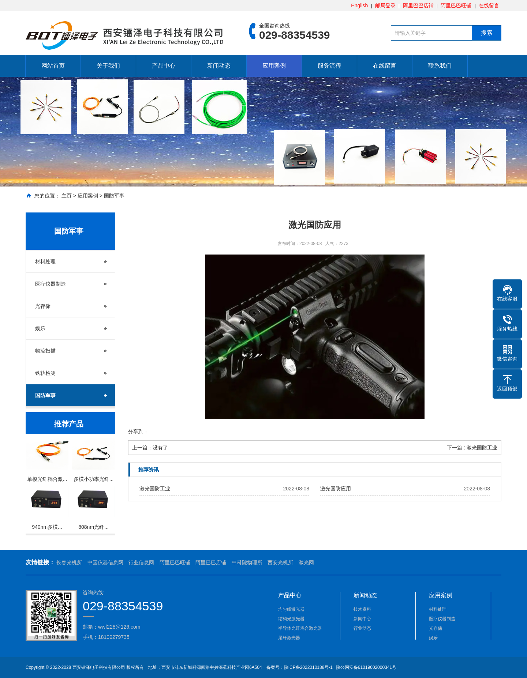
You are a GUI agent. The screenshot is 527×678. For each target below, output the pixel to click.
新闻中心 (362, 618)
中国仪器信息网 (105, 562)
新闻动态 (219, 66)
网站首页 (53, 66)
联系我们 (440, 66)
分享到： (138, 431)
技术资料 (362, 609)
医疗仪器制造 (50, 284)
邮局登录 (385, 5)
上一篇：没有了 (150, 448)
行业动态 (362, 628)
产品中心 (163, 66)
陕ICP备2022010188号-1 (308, 667)
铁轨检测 (45, 373)
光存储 (43, 306)
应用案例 (274, 66)
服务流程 (329, 66)
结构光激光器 (291, 618)
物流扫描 (45, 351)
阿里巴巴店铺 (418, 5)
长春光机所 (69, 562)
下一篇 (472, 448)
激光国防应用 (335, 488)
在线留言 (489, 5)
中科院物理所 (247, 562)
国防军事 (114, 196)
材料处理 (45, 261)
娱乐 (40, 328)
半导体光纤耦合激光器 (300, 628)
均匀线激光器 (291, 609)
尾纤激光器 (289, 637)
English (359, 5)
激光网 (306, 562)
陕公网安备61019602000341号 (365, 667)
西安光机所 (280, 562)
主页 (66, 196)
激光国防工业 (154, 488)
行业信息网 (141, 562)
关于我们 (108, 66)
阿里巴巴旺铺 (456, 5)
